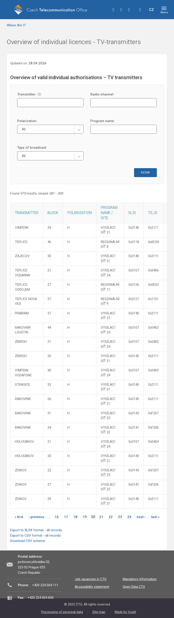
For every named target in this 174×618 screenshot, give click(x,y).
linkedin (129, 9)
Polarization (79, 213)
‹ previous (36, 517)
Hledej (140, 9)
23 (120, 517)
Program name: (102, 121)
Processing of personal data (62, 612)
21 (101, 517)
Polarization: (27, 121)
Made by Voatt (125, 612)
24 (129, 517)
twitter (121, 9)
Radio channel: (102, 94)
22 (111, 517)
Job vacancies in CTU (90, 579)
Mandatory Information (140, 579)
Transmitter (26, 213)
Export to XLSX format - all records (36, 530)
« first (19, 517)
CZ (151, 9)
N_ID (132, 213)
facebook (113, 9)
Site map (98, 612)
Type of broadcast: (32, 148)
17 (66, 517)
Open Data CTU (134, 587)
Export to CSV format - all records (35, 535)
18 (75, 517)
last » (155, 517)
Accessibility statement (92, 587)
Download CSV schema (27, 541)
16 (57, 517)
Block (53, 213)
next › (141, 517)
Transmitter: (29, 94)
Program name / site (109, 212)
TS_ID (152, 213)
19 (85, 517)
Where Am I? (16, 25)
